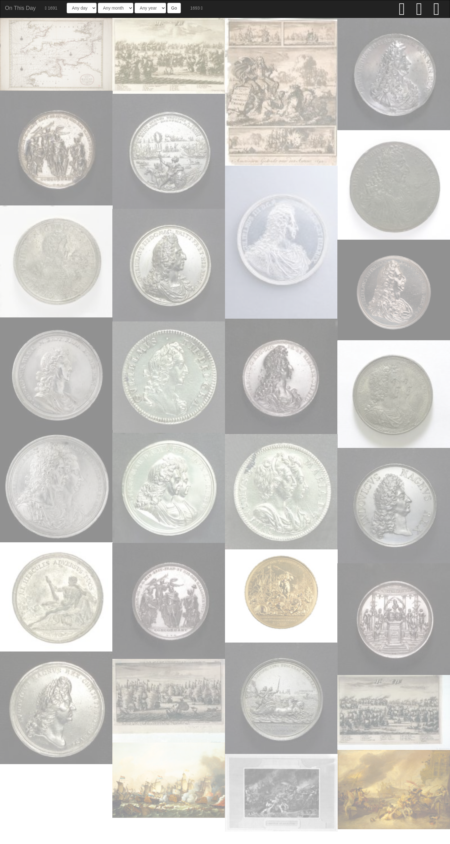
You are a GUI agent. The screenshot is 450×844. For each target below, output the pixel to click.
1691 (51, 8)
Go (174, 8)
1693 (196, 8)
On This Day (20, 8)
